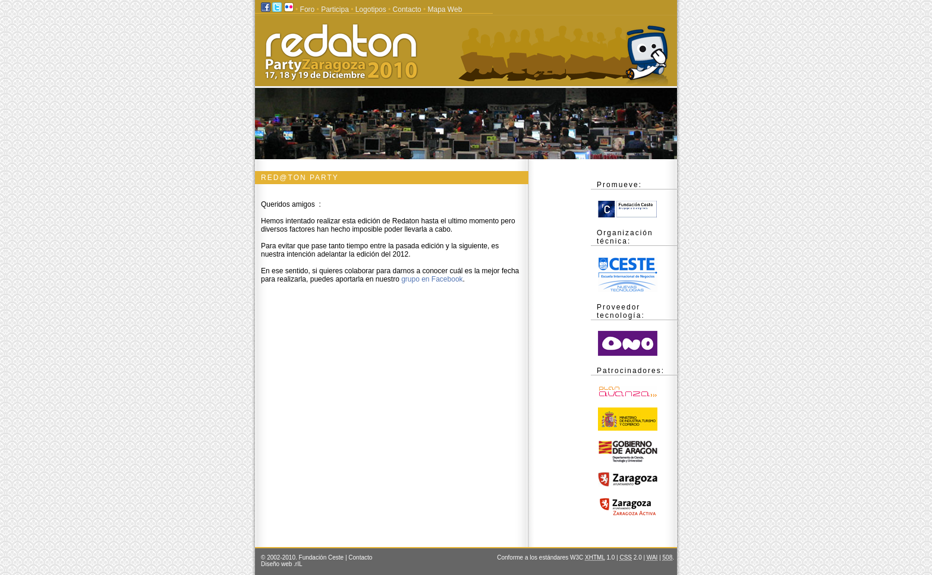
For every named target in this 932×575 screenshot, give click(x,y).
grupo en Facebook (431, 279)
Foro (307, 9)
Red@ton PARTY (300, 177)
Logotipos (370, 9)
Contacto (407, 9)
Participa (335, 9)
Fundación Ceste (322, 557)
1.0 (600, 557)
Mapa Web (445, 9)
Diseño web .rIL (281, 564)
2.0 (630, 557)
